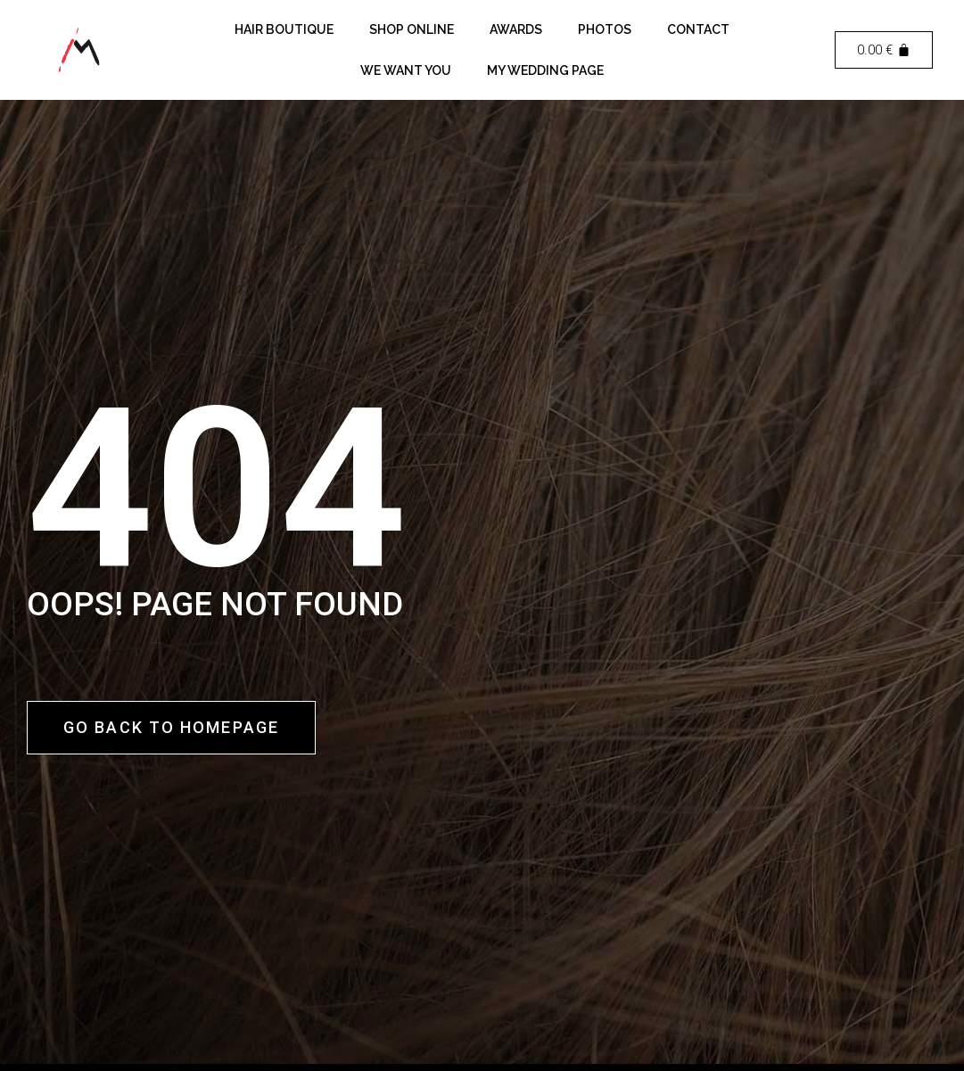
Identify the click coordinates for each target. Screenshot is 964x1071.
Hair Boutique (284, 29)
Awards (516, 29)
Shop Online (411, 29)
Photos (604, 29)
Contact (698, 29)
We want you (405, 70)
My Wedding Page (545, 70)
